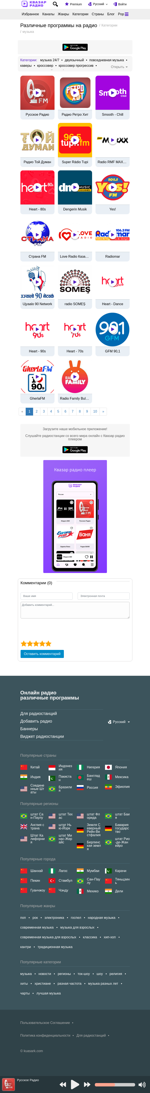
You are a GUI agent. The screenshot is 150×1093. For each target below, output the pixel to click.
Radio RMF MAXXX (113, 162)
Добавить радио (36, 721)
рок (35, 917)
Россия (92, 787)
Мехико (93, 891)
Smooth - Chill (112, 114)
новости (44, 974)
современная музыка (37, 927)
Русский (98, 4)
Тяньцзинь (122, 881)
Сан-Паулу (93, 881)
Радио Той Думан (37, 162)
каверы (26, 65)
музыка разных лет (103, 983)
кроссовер (45, 65)
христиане (43, 983)
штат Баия (122, 816)
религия (115, 974)
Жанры (63, 14)
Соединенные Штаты (37, 789)
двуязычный (74, 60)
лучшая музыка (48, 993)
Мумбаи (93, 871)
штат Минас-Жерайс (65, 839)
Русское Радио (37, 114)
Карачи (120, 871)
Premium (76, 4)
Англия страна (37, 826)
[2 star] (30, 643)
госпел (76, 917)
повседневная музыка (106, 60)
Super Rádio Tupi (75, 162)
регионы (64, 974)
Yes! (112, 209)
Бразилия (65, 789)
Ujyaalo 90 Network (37, 304)
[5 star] (48, 643)
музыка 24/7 (49, 60)
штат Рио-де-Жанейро (122, 842)
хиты (24, 983)
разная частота (69, 983)
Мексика (122, 777)
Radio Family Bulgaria (75, 398)
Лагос (63, 871)
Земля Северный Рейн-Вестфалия (94, 830)
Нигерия (93, 767)
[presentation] (53, 629)
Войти (122, 4)
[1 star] (24, 643)
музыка (26, 974)
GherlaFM (37, 398)
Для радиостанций (38, 713)
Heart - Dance (112, 304)
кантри (25, 947)
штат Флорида (93, 816)
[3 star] (36, 643)
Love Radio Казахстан (75, 256)
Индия (36, 777)
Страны (98, 14)
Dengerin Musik (75, 209)
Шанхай (37, 871)
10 (95, 411)
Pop (121, 14)
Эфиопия (122, 786)
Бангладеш (93, 777)
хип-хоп (110, 937)
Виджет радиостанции (42, 736)
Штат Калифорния (38, 839)
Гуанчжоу (38, 890)
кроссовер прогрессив (76, 65)
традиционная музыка (55, 947)
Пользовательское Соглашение (45, 1023)
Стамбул (65, 880)
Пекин (35, 880)
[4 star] (42, 643)
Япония (121, 767)
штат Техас (66, 816)
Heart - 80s (37, 209)
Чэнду (63, 890)
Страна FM (37, 256)
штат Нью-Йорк (65, 826)
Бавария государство (122, 828)
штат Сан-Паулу (37, 816)
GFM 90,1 (112, 351)
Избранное (30, 14)
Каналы (48, 14)
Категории (80, 14)
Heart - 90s (37, 351)
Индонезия (65, 767)
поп (23, 917)
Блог (111, 14)
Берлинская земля (94, 846)
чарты (25, 993)
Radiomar (112, 256)
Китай (35, 767)
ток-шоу (84, 974)
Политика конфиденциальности (45, 1035)
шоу (100, 974)
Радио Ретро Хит (75, 114)
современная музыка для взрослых (48, 937)
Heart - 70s (75, 351)
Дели (119, 891)
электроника (54, 917)
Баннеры (29, 728)
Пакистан (65, 778)
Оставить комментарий (42, 654)
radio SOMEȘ (75, 304)
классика (90, 937)
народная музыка (101, 917)
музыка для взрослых (77, 927)
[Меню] (126, 14)
